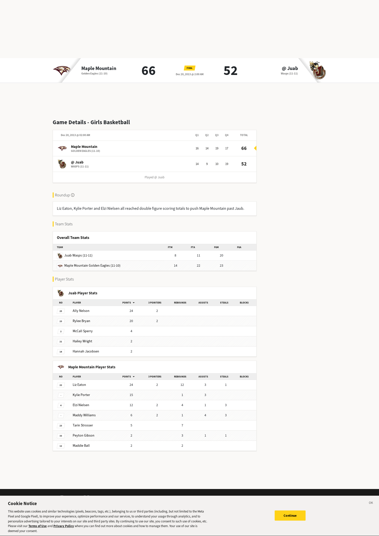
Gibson (83, 435)
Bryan (81, 321)
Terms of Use (37, 528)
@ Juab (290, 68)
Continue (290, 517)
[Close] (371, 505)
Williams (84, 415)
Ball (81, 445)
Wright (82, 341)
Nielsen (81, 405)
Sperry (83, 331)
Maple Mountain (98, 68)
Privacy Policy (63, 528)
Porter (81, 395)
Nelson (81, 310)
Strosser (83, 425)
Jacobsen (86, 351)
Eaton (79, 384)
